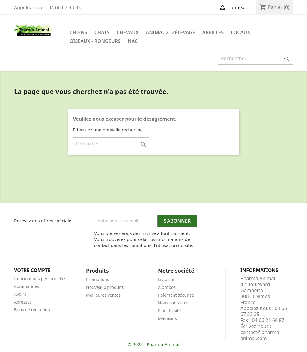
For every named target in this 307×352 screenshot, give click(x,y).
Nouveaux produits (105, 287)
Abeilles (213, 32)
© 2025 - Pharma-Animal (154, 344)
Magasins (167, 318)
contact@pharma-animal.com (260, 335)
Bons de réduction (32, 309)
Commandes (26, 286)
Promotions (97, 279)
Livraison (167, 279)
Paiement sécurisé (176, 295)
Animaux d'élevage (170, 32)
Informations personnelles (40, 278)
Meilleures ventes (103, 295)
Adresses (23, 302)
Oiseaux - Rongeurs (95, 41)
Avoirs (20, 294)
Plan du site (169, 310)
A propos (167, 287)
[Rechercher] (255, 58)
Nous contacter (173, 303)
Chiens (78, 32)
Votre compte (32, 270)
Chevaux (128, 32)
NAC (133, 41)
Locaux (240, 32)
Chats (101, 32)
